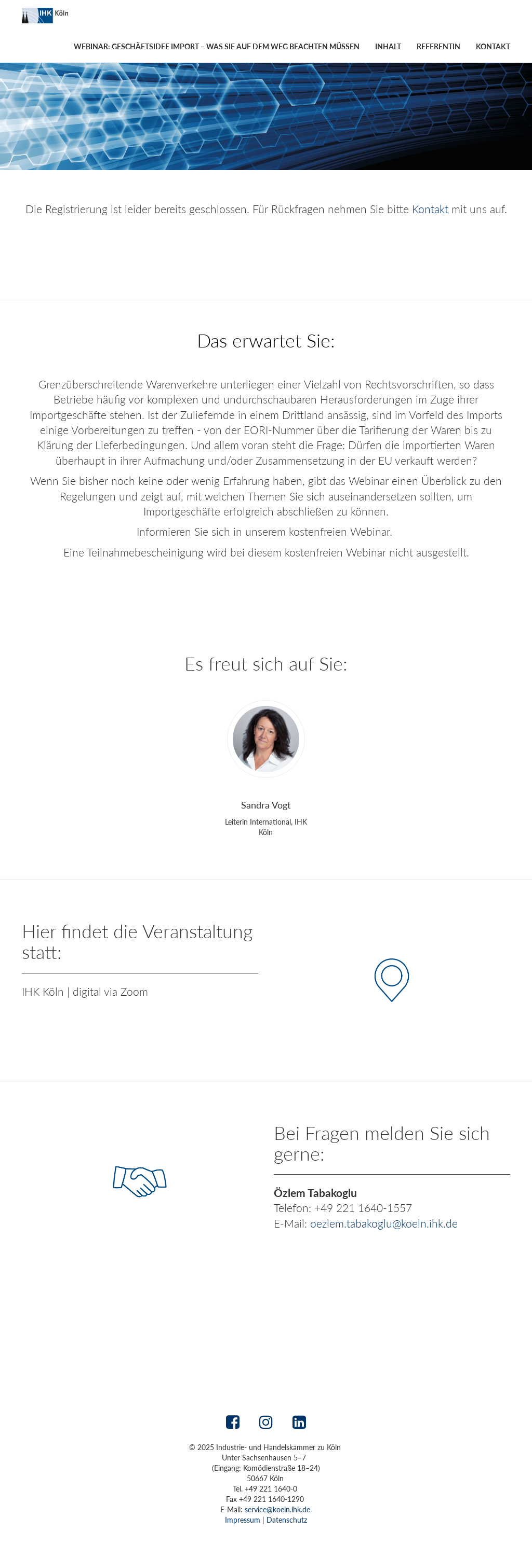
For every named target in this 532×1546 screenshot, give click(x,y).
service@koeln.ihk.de (277, 1509)
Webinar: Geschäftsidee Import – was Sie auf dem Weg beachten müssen (217, 46)
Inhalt (388, 46)
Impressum (242, 1519)
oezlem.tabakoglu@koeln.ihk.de (384, 1223)
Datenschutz (287, 1519)
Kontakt (493, 46)
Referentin (438, 46)
